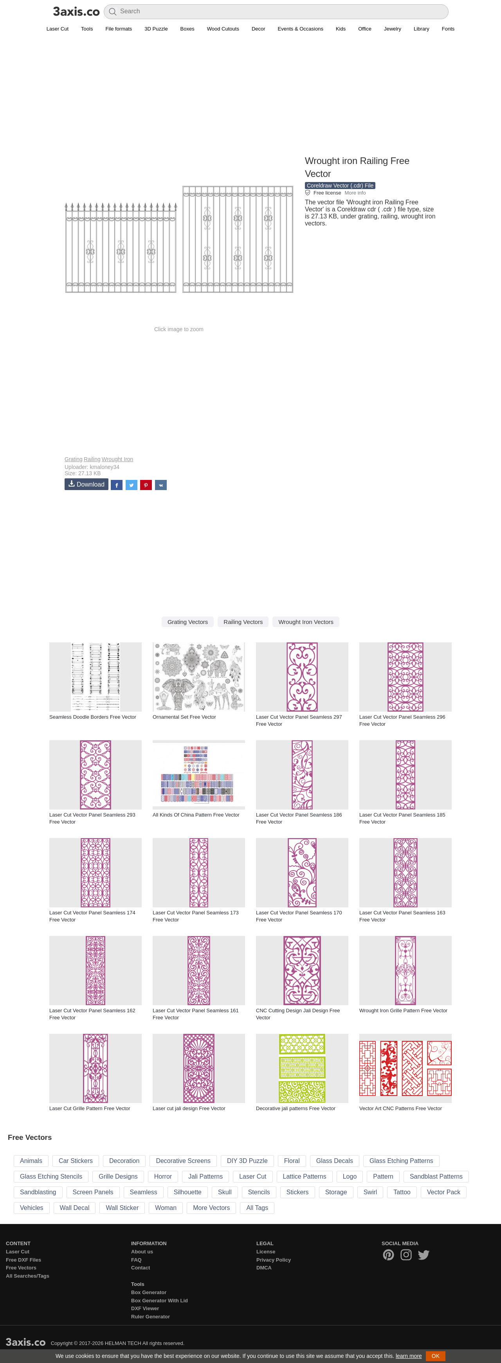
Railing (92, 459)
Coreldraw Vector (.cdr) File (340, 185)
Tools (87, 29)
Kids (341, 29)
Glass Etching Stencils (51, 1176)
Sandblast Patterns (436, 1176)
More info (355, 193)
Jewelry (392, 29)
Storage (336, 1192)
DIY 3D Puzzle (247, 1160)
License (265, 1252)
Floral (292, 1160)
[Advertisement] (250, 98)
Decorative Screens (183, 1160)
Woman (166, 1207)
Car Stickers (76, 1160)
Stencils (259, 1192)
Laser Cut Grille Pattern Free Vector (89, 1108)
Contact (140, 1268)
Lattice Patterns (304, 1176)
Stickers (298, 1192)
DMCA (264, 1268)
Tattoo (402, 1192)
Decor (258, 29)
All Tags (257, 1207)
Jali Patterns (205, 1176)
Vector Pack (443, 1192)
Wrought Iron (117, 459)
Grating (74, 459)
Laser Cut (57, 29)
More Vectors (211, 1207)
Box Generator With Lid (159, 1301)
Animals (31, 1160)
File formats (118, 29)
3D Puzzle (156, 29)
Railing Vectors (243, 621)
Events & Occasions (300, 29)
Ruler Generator (150, 1317)
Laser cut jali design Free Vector (189, 1108)
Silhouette (188, 1192)
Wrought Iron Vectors (305, 621)
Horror (163, 1176)
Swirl (370, 1192)
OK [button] (436, 1356)
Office (364, 29)
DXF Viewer (145, 1308)
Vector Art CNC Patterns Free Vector (400, 1108)
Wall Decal (75, 1207)
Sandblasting (38, 1192)
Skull (225, 1192)
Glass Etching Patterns (401, 1160)
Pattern (383, 1176)
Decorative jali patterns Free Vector (295, 1108)
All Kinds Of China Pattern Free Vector (196, 815)
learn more (409, 1356)
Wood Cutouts (223, 29)
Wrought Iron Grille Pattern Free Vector (403, 1010)
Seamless (143, 1192)
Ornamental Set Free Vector (184, 717)
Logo (350, 1176)
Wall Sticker (122, 1207)
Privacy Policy (273, 1260)
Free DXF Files (23, 1260)
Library (421, 29)
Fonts (448, 29)
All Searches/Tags (27, 1276)
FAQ (136, 1260)
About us (142, 1252)
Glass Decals (334, 1160)
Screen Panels (93, 1192)
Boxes (187, 29)
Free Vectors (21, 1268)
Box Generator (148, 1292)
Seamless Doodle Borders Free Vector (92, 717)
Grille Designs (118, 1176)
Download (86, 484)
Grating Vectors (188, 621)
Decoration (124, 1160)
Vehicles (31, 1207)
